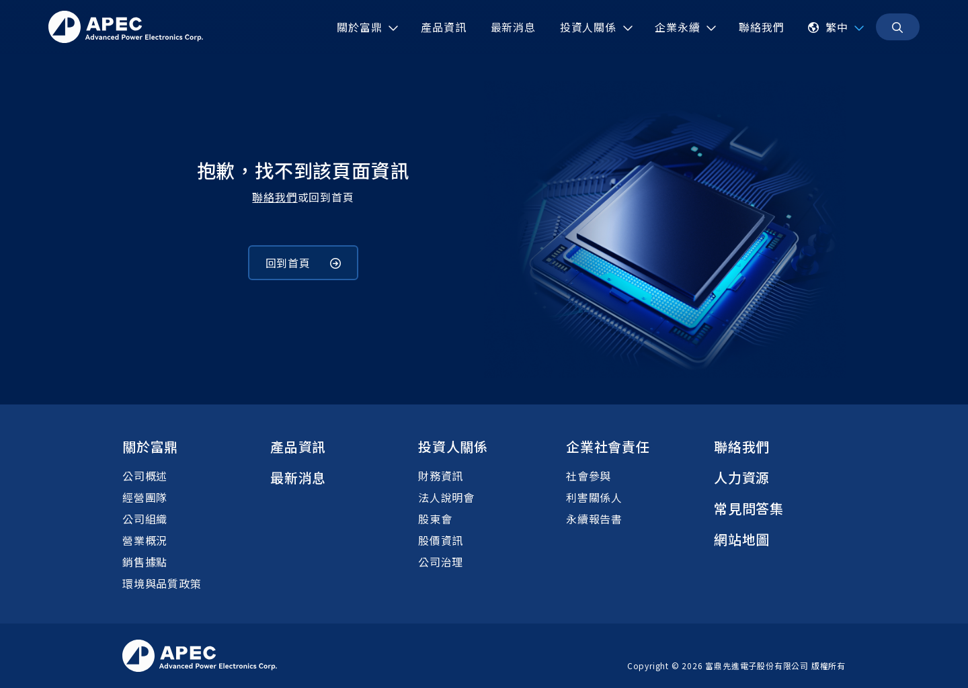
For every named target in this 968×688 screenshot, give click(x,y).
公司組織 (144, 519)
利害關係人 (594, 497)
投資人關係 (453, 446)
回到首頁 (303, 263)
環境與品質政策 (162, 583)
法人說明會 (446, 497)
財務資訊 (440, 476)
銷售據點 (144, 562)
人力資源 (742, 477)
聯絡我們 (274, 197)
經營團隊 (144, 497)
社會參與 (588, 476)
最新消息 (298, 477)
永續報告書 (594, 519)
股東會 (435, 519)
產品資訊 (298, 446)
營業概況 (144, 540)
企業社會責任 (608, 446)
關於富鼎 (150, 446)
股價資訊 (440, 540)
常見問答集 (749, 508)
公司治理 (440, 562)
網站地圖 (742, 539)
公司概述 (144, 476)
